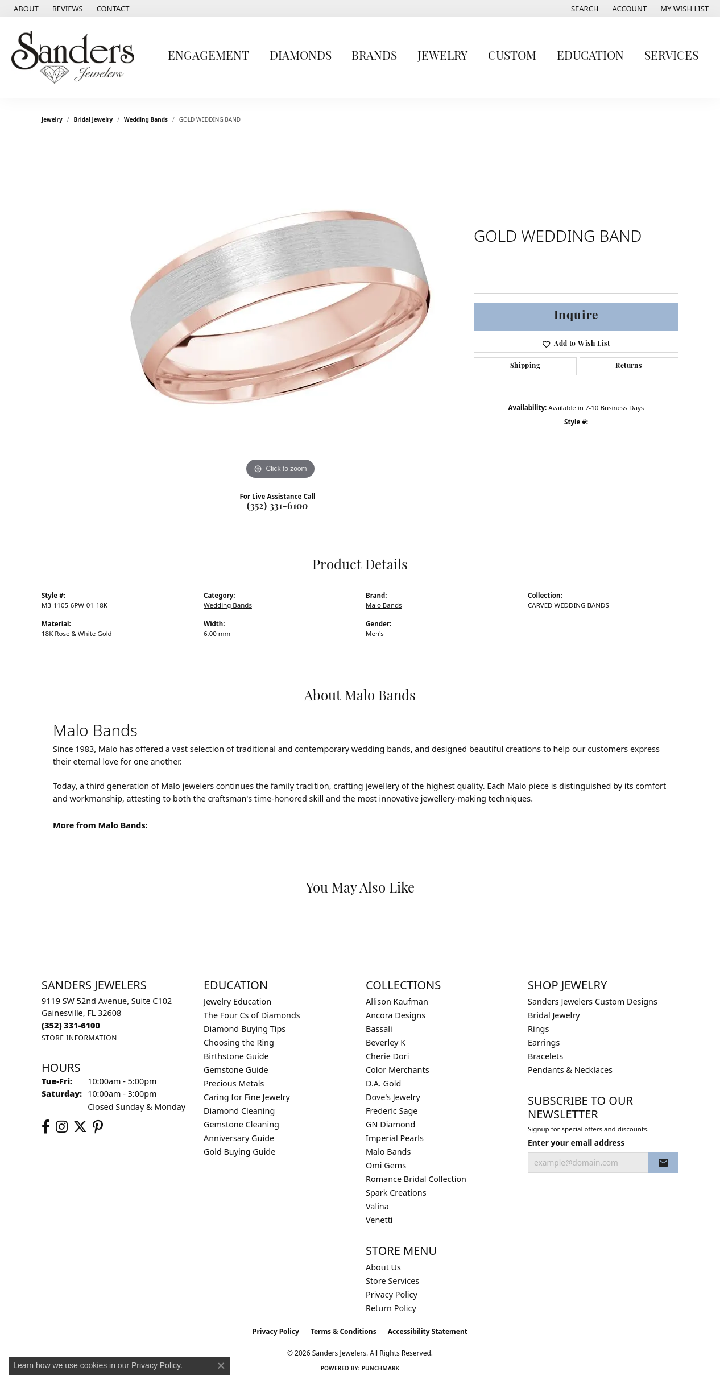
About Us (383, 1267)
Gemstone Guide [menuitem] (236, 1069)
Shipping (525, 366)
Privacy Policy (391, 1294)
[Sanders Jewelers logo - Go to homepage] (76, 57)
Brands (374, 57)
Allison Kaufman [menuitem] (397, 1001)
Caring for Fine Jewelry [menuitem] (247, 1097)
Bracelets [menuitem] (545, 1056)
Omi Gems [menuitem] (386, 1165)
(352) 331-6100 (277, 506)
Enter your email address (576, 1142)
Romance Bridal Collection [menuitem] (416, 1179)
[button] (584, 8)
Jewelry (442, 57)
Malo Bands (384, 605)
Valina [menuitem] (377, 1206)
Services (671, 57)
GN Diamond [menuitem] (390, 1124)
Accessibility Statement (427, 1331)
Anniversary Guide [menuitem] (239, 1138)
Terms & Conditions (343, 1331)
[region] (280, 311)
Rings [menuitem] (538, 1028)
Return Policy (391, 1308)
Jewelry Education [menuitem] (237, 1001)
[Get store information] (79, 1038)
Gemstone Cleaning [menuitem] (241, 1124)
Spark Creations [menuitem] (396, 1192)
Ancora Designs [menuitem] (395, 1015)
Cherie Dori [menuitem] (387, 1056)
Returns (628, 366)
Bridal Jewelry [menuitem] (554, 1015)
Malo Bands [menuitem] (388, 1151)
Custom (512, 57)
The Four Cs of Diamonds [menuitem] (252, 1015)
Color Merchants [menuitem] (397, 1069)
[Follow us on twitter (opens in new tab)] (80, 1127)
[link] (25, 8)
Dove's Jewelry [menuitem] (393, 1097)
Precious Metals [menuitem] (234, 1083)
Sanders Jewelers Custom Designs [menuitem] (592, 1001)
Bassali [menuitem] (379, 1028)
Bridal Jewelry (93, 119)
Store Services (392, 1280)
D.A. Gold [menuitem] (383, 1083)
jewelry (52, 119)
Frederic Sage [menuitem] (391, 1110)
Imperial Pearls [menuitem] (395, 1138)
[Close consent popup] (221, 1365)
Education (590, 57)
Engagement (208, 57)
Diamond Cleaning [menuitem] (239, 1110)
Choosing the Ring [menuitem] (239, 1042)
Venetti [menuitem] (379, 1219)
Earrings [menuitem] (544, 1042)
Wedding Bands (146, 119)
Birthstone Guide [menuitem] (236, 1056)
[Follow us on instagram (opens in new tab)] (62, 1127)
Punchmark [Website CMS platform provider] (381, 1368)
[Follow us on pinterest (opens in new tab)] (98, 1127)
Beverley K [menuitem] (385, 1042)
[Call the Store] (71, 1025)
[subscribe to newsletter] (663, 1162)
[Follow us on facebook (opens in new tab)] (46, 1127)
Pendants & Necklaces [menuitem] (570, 1069)
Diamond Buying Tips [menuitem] (244, 1028)
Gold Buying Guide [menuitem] (239, 1151)
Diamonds (301, 57)
